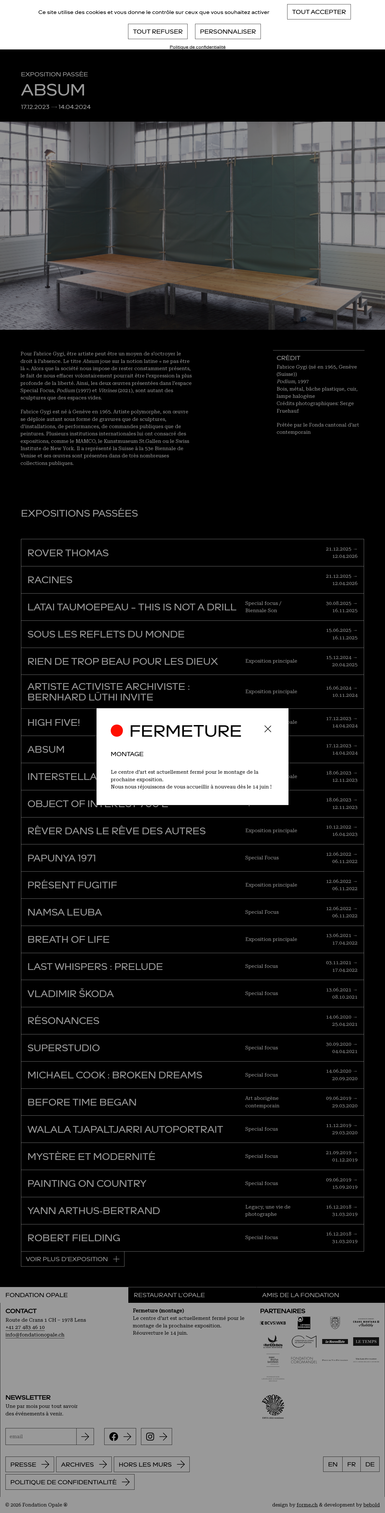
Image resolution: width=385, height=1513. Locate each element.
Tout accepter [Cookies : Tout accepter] (319, 11)
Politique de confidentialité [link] (198, 46)
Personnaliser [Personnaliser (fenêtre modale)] (228, 31)
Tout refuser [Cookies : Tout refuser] (158, 31)
